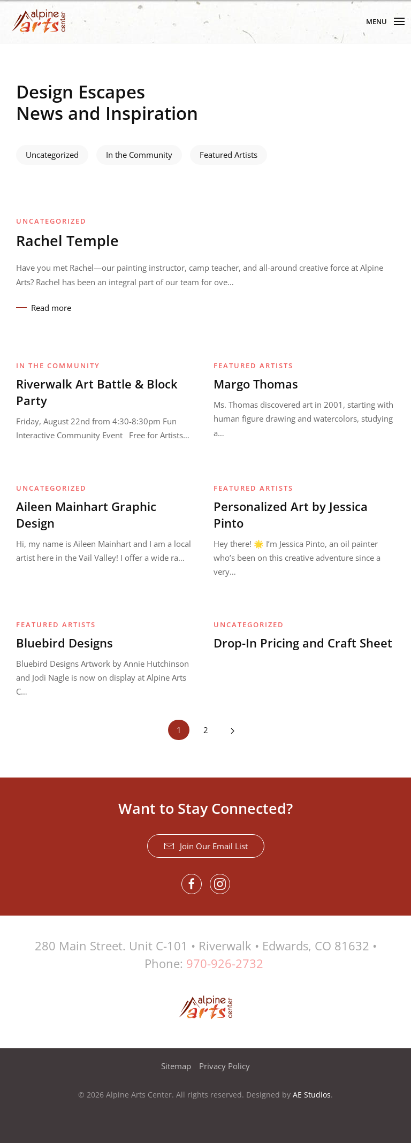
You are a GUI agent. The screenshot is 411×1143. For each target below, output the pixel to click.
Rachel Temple (67, 240)
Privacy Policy (224, 1066)
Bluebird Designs (64, 643)
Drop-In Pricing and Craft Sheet (303, 643)
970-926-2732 (224, 963)
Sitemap (176, 1066)
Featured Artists (228, 154)
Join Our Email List (206, 846)
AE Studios (312, 1094)
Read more (51, 307)
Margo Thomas (256, 384)
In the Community (139, 154)
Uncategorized (52, 154)
